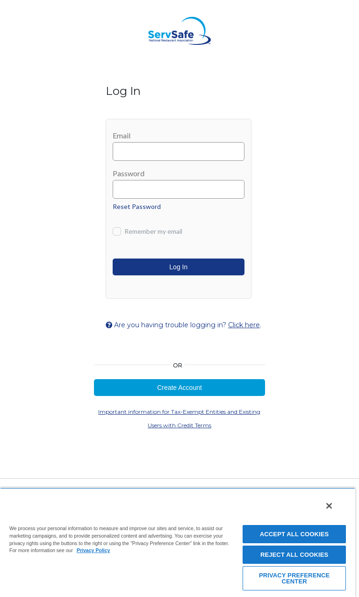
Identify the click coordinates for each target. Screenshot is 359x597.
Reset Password (137, 206)
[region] (177, 542)
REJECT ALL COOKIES (294, 554)
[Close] (329, 506)
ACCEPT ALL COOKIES (294, 534)
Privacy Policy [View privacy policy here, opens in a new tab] (93, 550)
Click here (244, 325)
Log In (178, 267)
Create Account (179, 387)
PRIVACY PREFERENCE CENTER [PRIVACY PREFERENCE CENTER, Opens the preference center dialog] (294, 578)
